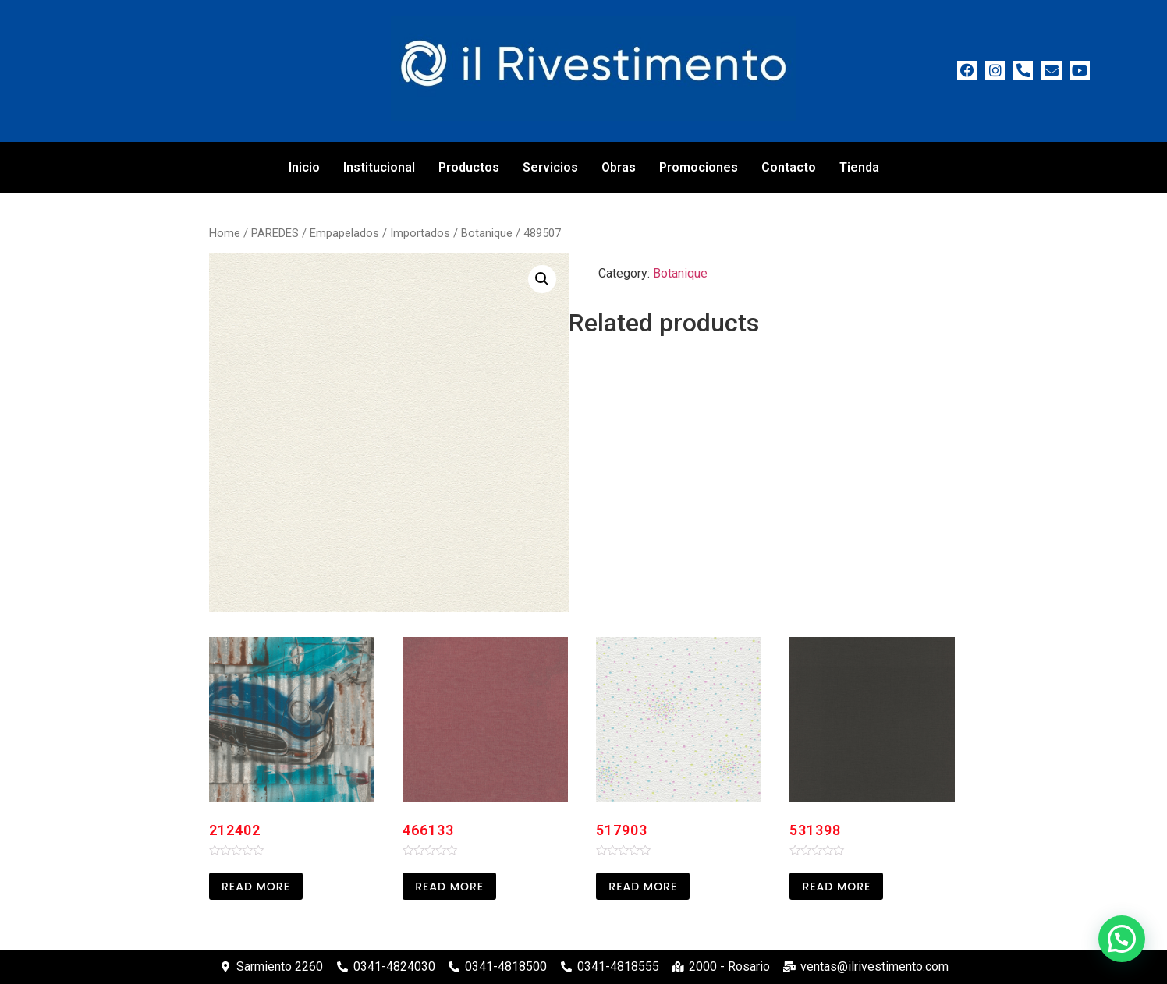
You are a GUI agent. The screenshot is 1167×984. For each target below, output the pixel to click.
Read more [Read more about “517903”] (642, 886)
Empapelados (344, 233)
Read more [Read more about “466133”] (449, 886)
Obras (618, 167)
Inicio (304, 167)
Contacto (788, 167)
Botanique (487, 233)
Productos (468, 167)
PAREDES (275, 233)
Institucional (379, 167)
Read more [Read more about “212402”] (256, 886)
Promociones (698, 167)
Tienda (859, 167)
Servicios (550, 167)
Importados (420, 233)
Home (224, 233)
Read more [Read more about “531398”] (836, 886)
